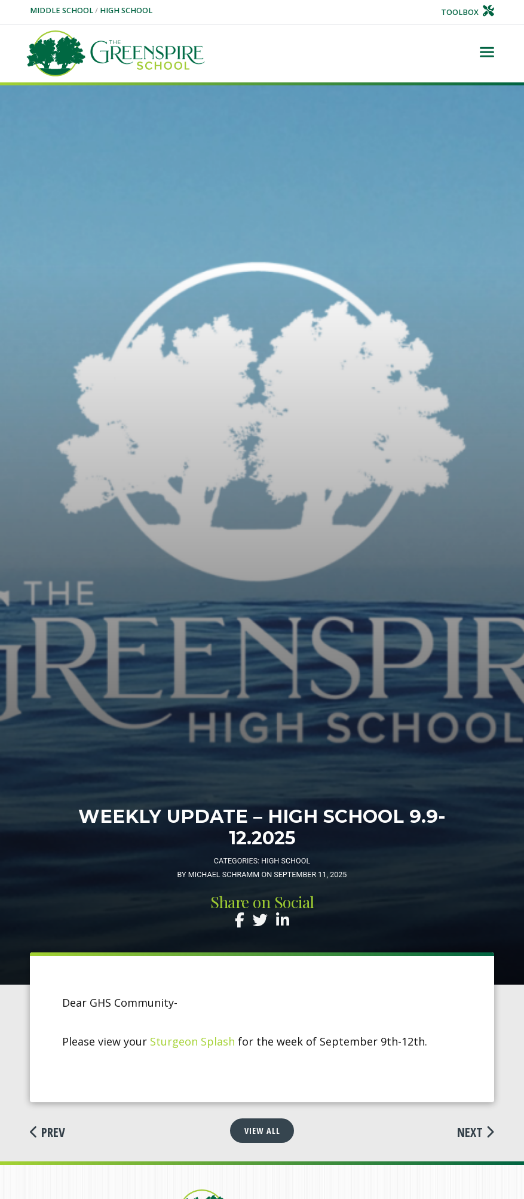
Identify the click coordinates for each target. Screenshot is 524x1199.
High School (126, 10)
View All (262, 1130)
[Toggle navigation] (487, 53)
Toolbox (468, 12)
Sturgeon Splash (192, 1041)
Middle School (62, 10)
